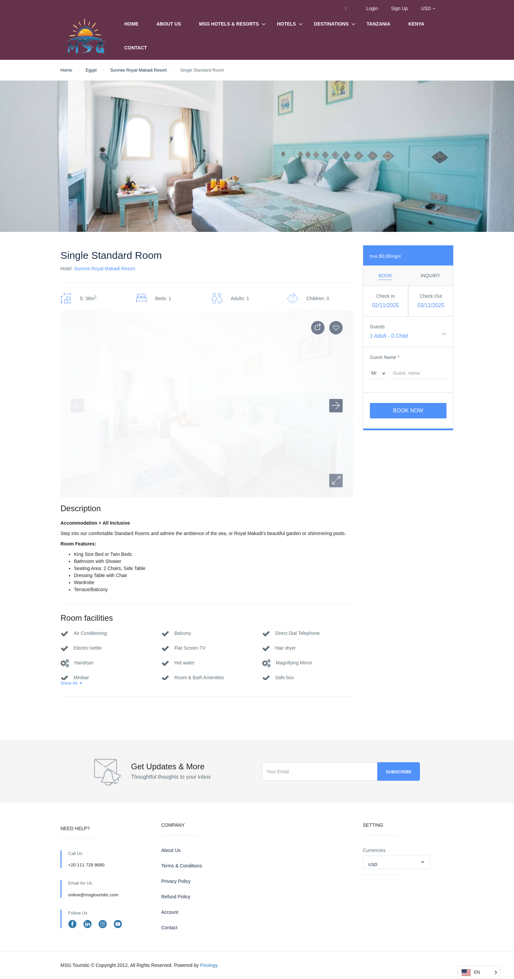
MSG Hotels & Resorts (229, 24)
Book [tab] (385, 275)
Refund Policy (175, 896)
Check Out (431, 296)
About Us (169, 24)
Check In (385, 296)
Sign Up (399, 8)
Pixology (209, 965)
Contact (135, 47)
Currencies (374, 850)
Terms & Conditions (181, 865)
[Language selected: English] (479, 972)
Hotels (286, 24)
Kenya (417, 24)
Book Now (408, 410)
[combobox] (396, 862)
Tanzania (378, 24)
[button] (336, 480)
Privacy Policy (175, 881)
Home (131, 24)
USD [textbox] (372, 864)
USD (428, 8)
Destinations (331, 24)
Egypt (91, 70)
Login (372, 8)
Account (169, 912)
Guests (377, 326)
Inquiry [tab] (430, 275)
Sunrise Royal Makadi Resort (138, 70)
